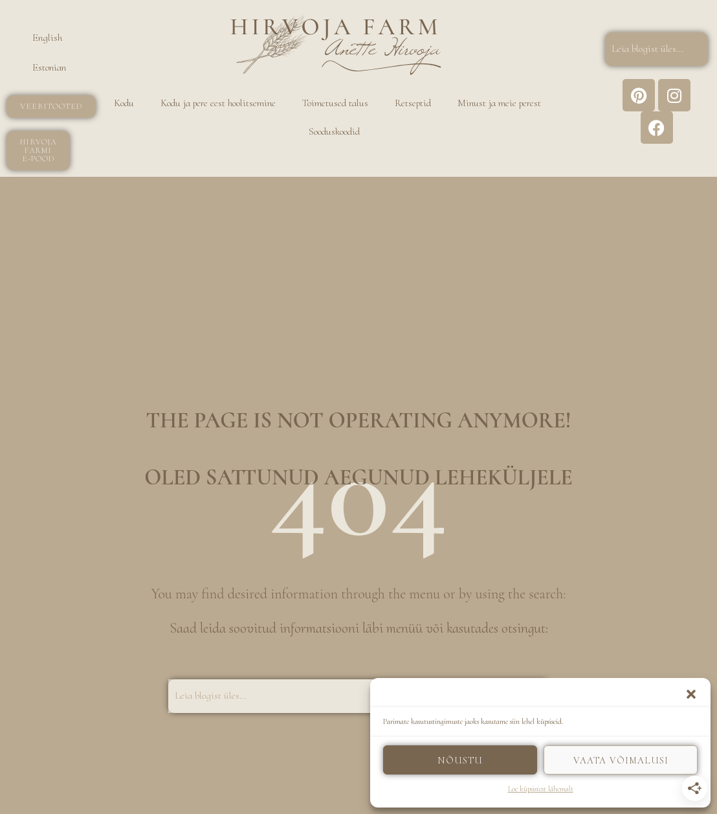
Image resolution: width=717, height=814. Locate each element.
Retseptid (413, 102)
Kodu (124, 102)
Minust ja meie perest (499, 102)
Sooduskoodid (334, 131)
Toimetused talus (335, 102)
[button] (691, 694)
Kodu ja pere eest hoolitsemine (218, 102)
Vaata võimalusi (620, 760)
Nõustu (460, 760)
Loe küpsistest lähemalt (540, 788)
